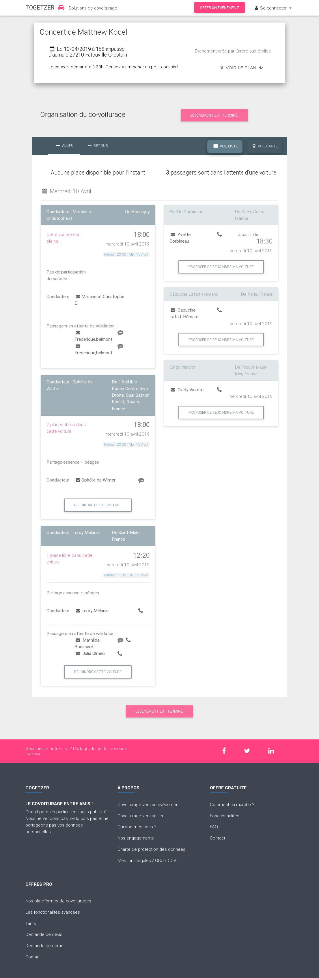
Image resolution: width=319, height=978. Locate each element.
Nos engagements (135, 838)
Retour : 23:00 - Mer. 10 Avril (126, 254)
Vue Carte (265, 146)
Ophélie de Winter (95, 480)
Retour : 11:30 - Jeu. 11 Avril (126, 575)
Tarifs (30, 923)
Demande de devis (43, 934)
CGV (172, 860)
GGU (159, 860)
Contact (217, 838)
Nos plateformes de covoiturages (58, 901)
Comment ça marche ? (232, 804)
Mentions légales (134, 860)
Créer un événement (219, 7)
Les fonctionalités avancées (52, 912)
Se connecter (271, 8)
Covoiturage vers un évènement (148, 804)
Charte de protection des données (151, 849)
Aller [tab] (64, 145)
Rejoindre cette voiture (98, 505)
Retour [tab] (98, 145)
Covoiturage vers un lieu (140, 815)
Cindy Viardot (187, 389)
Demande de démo (44, 945)
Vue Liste (225, 146)
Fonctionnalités (224, 815)
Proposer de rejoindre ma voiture (221, 267)
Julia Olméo (90, 653)
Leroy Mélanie (92, 610)
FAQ (214, 826)
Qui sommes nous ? (136, 826)
